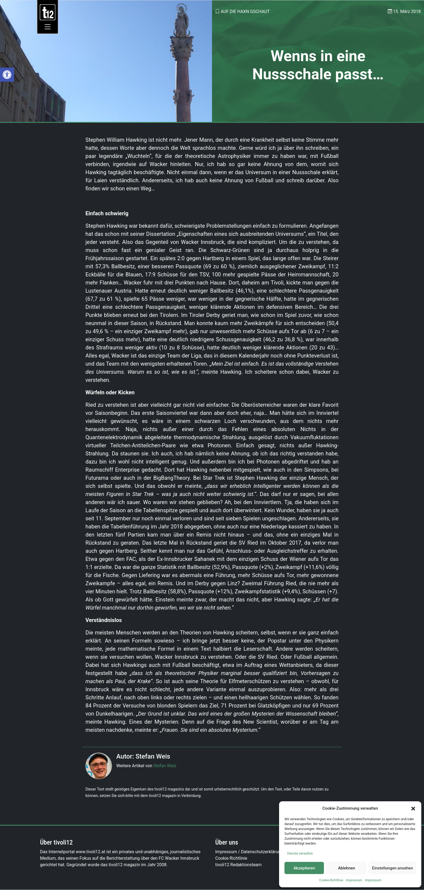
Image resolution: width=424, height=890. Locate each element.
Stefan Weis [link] (164, 765)
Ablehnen (346, 868)
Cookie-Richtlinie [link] (331, 880)
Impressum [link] (354, 880)
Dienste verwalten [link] (300, 853)
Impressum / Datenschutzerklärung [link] (249, 851)
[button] (413, 808)
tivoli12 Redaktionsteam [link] (238, 864)
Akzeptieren (304, 868)
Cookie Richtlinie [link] (231, 858)
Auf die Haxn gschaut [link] (245, 11)
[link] (7, 75)
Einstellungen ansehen (392, 868)
